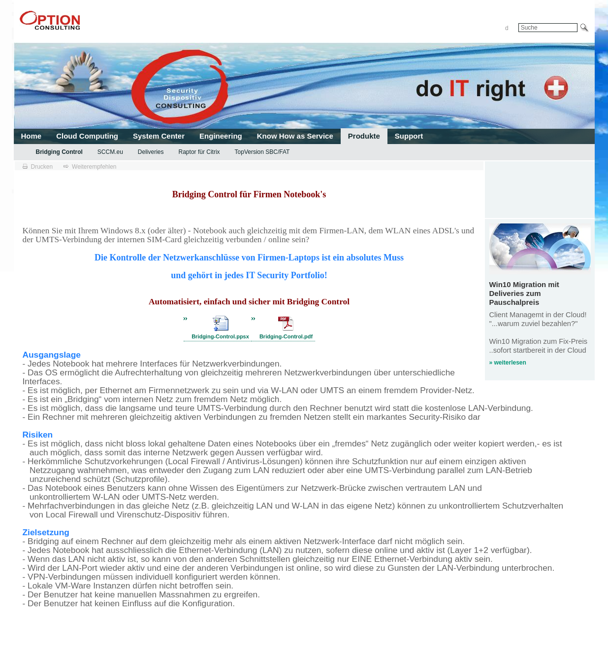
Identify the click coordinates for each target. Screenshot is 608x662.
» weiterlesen (507, 362)
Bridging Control (59, 151)
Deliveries (151, 151)
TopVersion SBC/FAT (262, 151)
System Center (159, 136)
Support (409, 136)
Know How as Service (295, 136)
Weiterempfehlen (94, 166)
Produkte (364, 136)
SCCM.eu (110, 151)
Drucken (42, 166)
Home (31, 136)
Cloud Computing (87, 136)
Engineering (220, 136)
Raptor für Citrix (199, 151)
